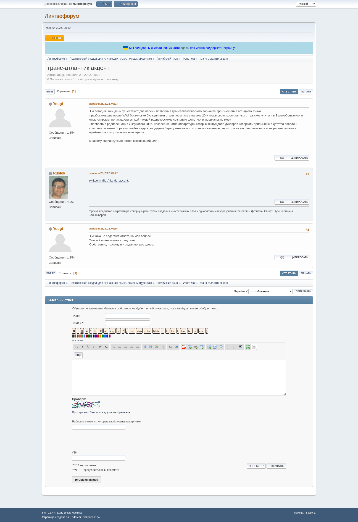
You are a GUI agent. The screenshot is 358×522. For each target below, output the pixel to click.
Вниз (49, 91)
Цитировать (297, 157)
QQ (280, 157)
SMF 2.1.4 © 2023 (52, 512)
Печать (306, 91)
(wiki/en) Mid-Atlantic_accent (108, 180)
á (73, 340)
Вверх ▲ (311, 512)
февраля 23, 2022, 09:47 (103, 173)
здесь (185, 48)
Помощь (299, 512)
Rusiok (59, 173)
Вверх (50, 273)
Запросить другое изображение (110, 412)
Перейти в (240, 291)
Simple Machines (72, 512)
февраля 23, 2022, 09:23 (103, 103)
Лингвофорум (62, 16)
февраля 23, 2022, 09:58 (103, 228)
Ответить (289, 91)
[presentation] (106, 440)
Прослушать (80, 412)
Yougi (58, 104)
